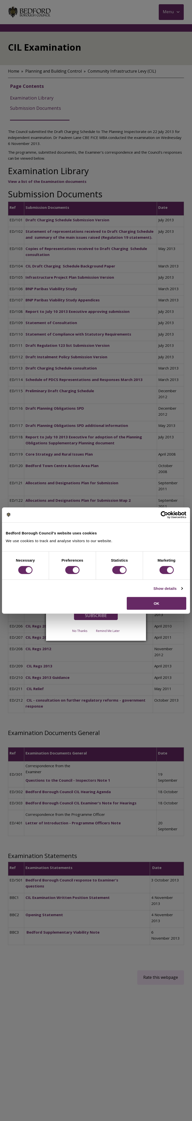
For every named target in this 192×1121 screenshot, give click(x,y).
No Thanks (79, 631)
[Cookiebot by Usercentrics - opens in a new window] (164, 514)
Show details (165, 588)
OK (157, 603)
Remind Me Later (108, 631)
